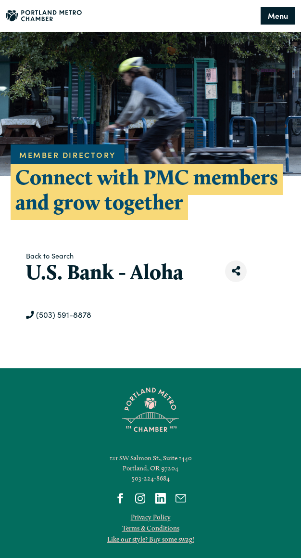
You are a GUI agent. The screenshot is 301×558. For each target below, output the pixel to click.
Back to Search (50, 255)
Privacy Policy (151, 517)
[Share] (236, 271)
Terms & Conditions (150, 528)
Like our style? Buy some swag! (150, 539)
